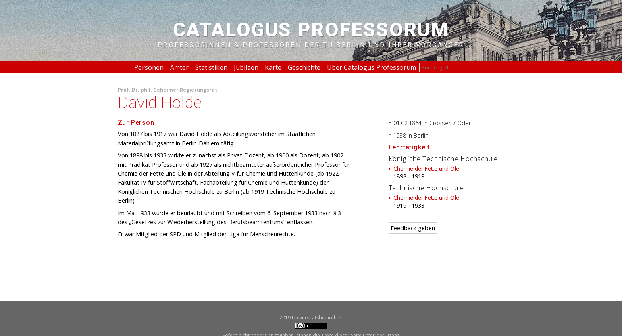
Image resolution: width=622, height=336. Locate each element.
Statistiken (211, 67)
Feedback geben (413, 228)
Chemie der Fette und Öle (426, 168)
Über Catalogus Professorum (371, 67)
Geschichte (304, 67)
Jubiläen (246, 67)
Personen (149, 67)
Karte (273, 67)
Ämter (179, 67)
